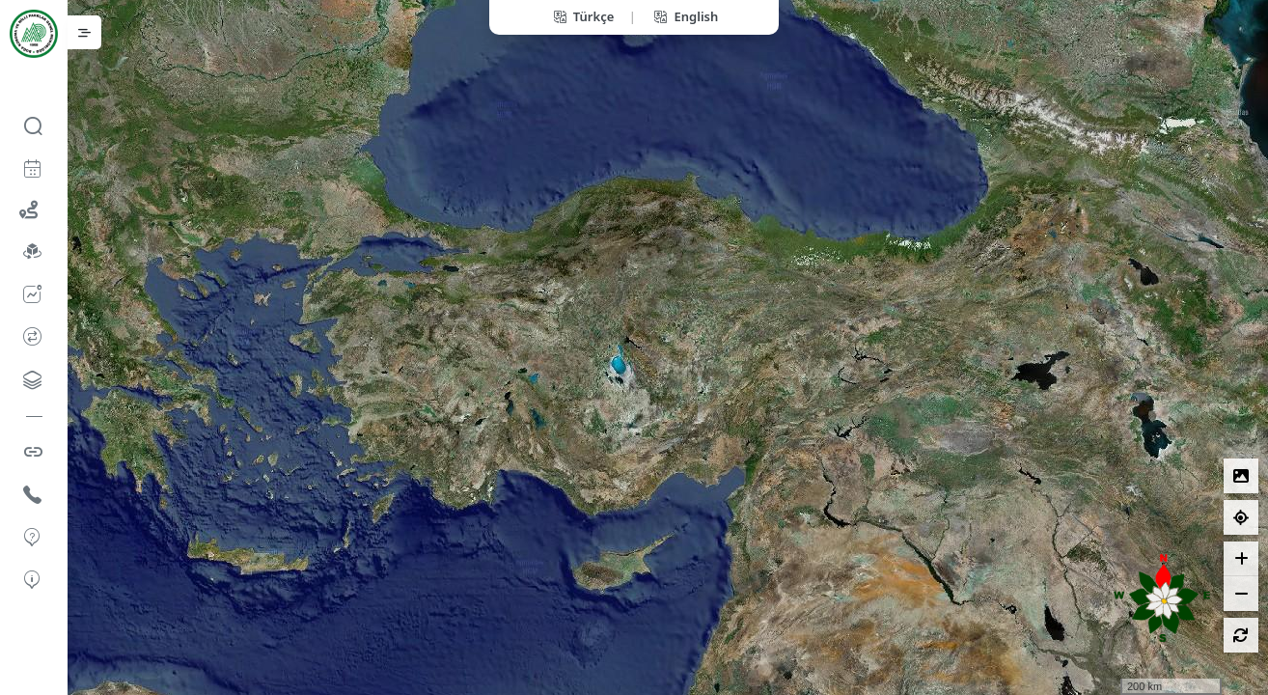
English (684, 16)
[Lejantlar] (1241, 476)
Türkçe (582, 16)
